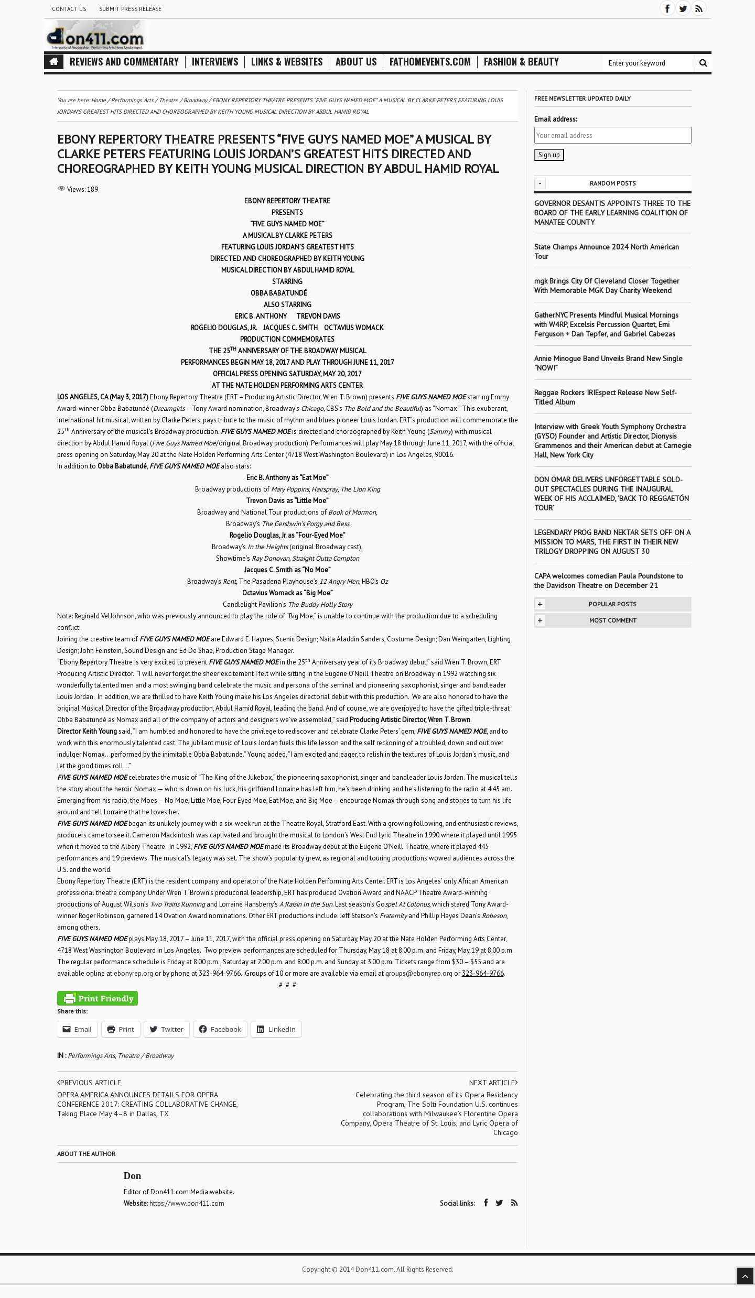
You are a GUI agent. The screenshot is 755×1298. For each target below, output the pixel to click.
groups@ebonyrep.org (418, 973)
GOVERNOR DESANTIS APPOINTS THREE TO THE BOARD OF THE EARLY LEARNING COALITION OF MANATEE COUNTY (612, 213)
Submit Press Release (130, 9)
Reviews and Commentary (124, 61)
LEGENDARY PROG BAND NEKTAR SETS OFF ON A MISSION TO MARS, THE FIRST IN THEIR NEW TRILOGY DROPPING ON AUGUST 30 (612, 542)
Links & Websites (286, 61)
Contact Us (69, 9)
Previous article (89, 1082)
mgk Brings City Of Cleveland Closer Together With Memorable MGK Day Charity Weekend (607, 285)
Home (98, 100)
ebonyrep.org (133, 973)
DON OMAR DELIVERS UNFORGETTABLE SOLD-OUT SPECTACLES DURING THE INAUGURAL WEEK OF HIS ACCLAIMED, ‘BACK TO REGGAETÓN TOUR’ (611, 493)
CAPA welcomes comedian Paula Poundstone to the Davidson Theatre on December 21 (608, 580)
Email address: (555, 119)
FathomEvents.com (430, 61)
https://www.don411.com (186, 1203)
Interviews (215, 61)
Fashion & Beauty (521, 61)
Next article (493, 1082)
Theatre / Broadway (145, 1055)
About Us (356, 61)
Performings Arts (91, 1055)
